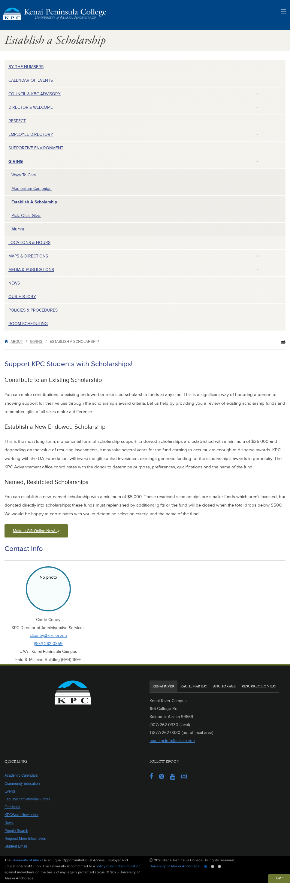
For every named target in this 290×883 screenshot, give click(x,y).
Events (10, 791)
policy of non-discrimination (118, 866)
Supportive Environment (35, 148)
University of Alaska (27, 860)
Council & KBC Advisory (34, 93)
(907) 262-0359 (48, 643)
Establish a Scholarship (34, 202)
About (17, 341)
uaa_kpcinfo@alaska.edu (172, 740)
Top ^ (279, 878)
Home (8, 341)
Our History (22, 296)
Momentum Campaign (31, 188)
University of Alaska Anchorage (175, 866)
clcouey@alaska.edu (48, 635)
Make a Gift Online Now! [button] (36, 530)
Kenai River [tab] (163, 686)
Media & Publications (31, 269)
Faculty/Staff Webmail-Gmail (27, 799)
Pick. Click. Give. (26, 215)
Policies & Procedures (33, 310)
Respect (17, 120)
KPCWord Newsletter (21, 815)
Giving (15, 161)
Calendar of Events (30, 80)
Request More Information (25, 838)
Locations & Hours (29, 242)
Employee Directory (30, 134)
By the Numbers (26, 66)
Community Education (22, 783)
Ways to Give (23, 175)
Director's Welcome (30, 107)
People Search (16, 831)
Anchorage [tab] (224, 686)
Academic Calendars (21, 775)
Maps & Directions (28, 256)
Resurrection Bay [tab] (259, 686)
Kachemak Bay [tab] (193, 686)
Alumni (17, 229)
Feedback (12, 807)
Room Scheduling (28, 323)
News (14, 283)
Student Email (16, 846)
